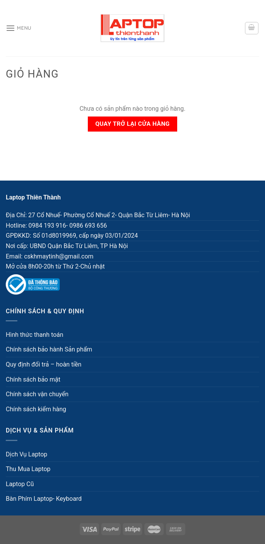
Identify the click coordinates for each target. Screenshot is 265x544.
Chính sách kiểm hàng (36, 409)
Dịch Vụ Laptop (26, 454)
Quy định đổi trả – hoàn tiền (43, 364)
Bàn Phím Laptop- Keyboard (44, 498)
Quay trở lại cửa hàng (132, 123)
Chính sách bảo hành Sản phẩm (49, 349)
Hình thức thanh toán (34, 334)
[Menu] (19, 28)
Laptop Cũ (20, 484)
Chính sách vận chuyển (37, 394)
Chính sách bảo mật (33, 379)
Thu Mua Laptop (28, 469)
